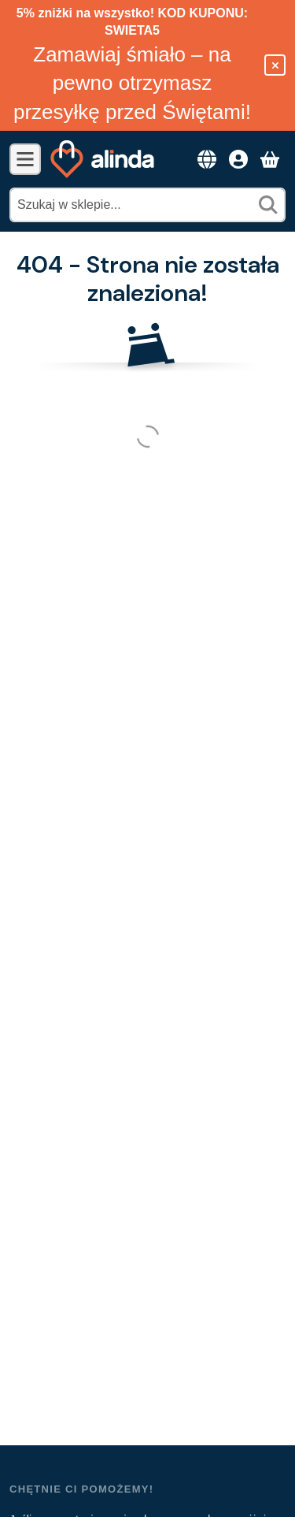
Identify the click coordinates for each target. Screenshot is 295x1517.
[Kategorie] (25, 159)
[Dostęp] (238, 159)
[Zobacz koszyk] (270, 159)
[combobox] (147, 205)
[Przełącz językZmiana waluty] (207, 159)
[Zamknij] (275, 65)
